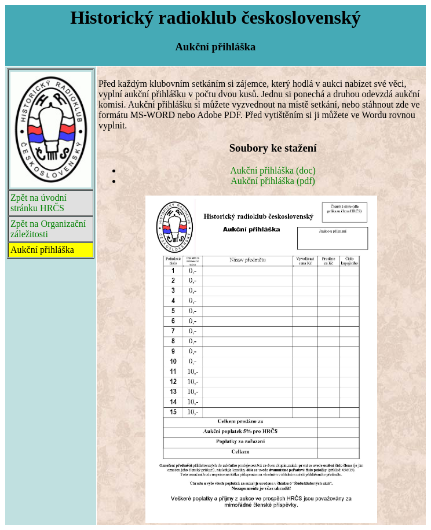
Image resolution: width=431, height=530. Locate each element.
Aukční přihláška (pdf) (273, 181)
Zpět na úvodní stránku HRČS (38, 203)
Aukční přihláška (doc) (273, 170)
